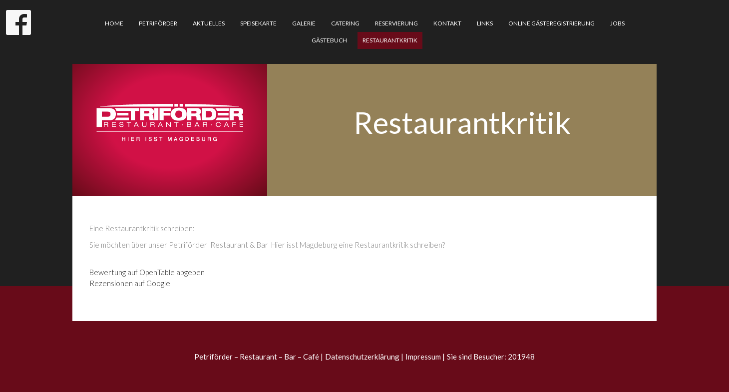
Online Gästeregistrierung (551, 23)
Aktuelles (209, 23)
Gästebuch (329, 40)
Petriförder (158, 23)
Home (114, 23)
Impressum (423, 356)
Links (485, 23)
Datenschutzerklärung (362, 356)
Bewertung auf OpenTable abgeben (147, 272)
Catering (345, 23)
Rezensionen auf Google (129, 283)
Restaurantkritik (390, 40)
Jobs (617, 23)
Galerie (304, 23)
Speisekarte (258, 23)
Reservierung (396, 23)
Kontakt (447, 23)
